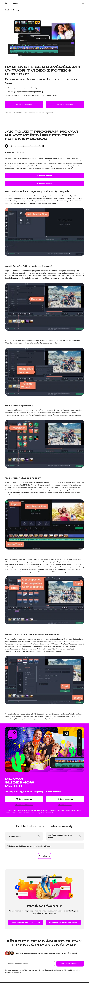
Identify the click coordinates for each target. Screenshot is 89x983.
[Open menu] (83, 3)
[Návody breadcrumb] (16, 10)
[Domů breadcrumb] (7, 10)
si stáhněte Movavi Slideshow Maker (51, 714)
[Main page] (11, 3)
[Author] (6, 146)
